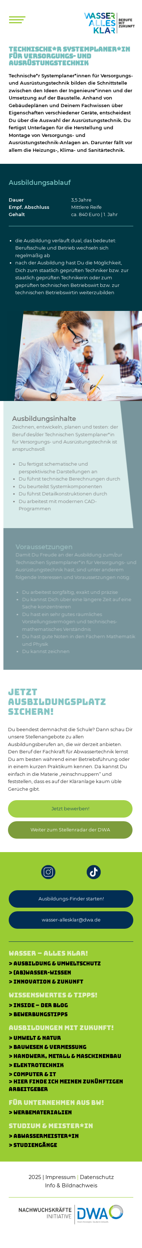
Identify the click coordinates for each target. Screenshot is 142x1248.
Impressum (60, 1177)
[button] (67, 830)
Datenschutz (97, 1177)
